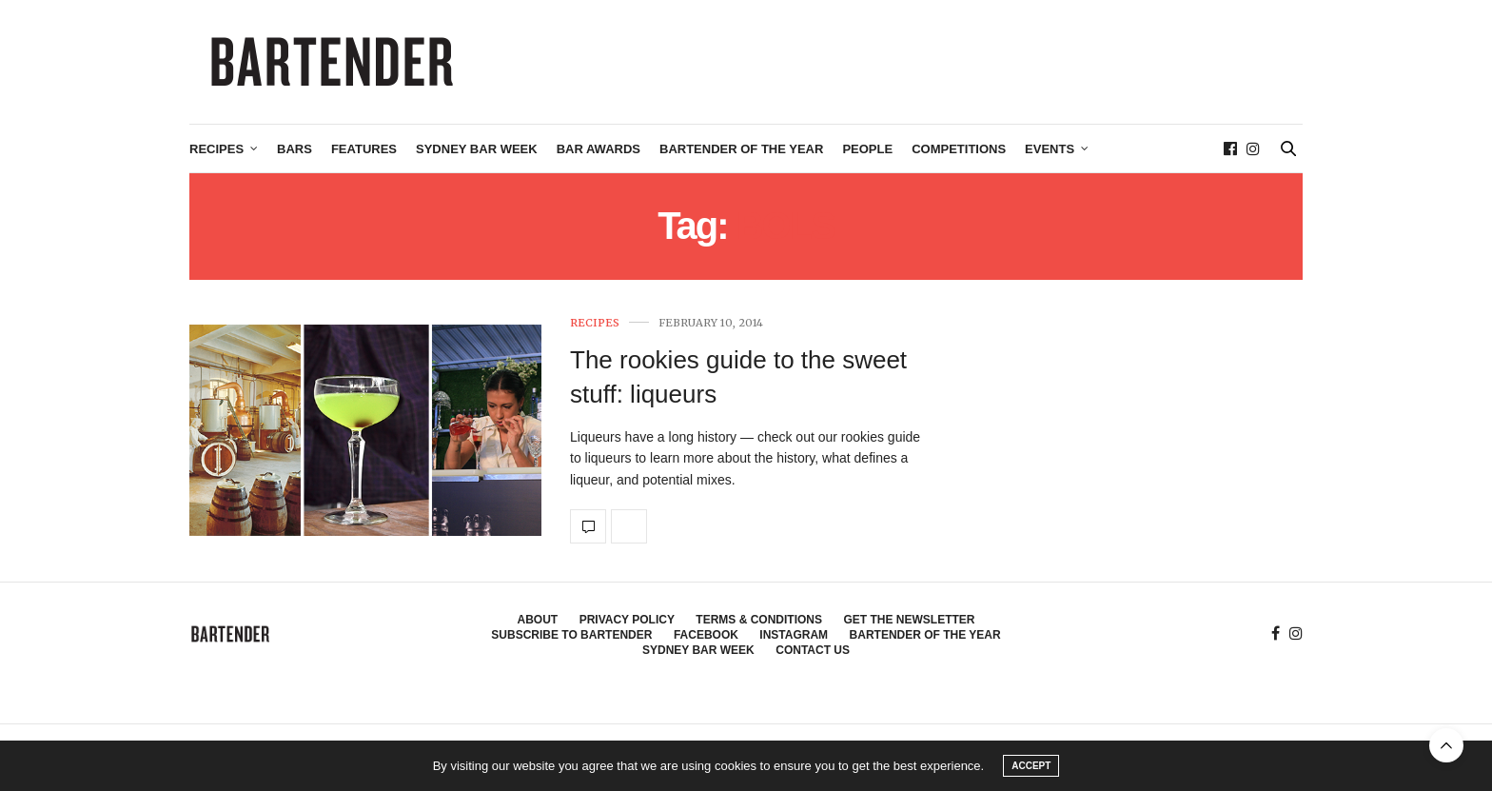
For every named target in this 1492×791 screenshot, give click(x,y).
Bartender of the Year (741, 149)
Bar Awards (598, 149)
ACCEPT (1030, 766)
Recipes (216, 149)
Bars (294, 149)
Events (1049, 149)
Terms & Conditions (759, 619)
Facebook (706, 635)
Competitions (959, 149)
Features (364, 149)
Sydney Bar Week (477, 149)
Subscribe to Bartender (571, 635)
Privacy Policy (627, 619)
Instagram (793, 635)
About (538, 619)
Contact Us (812, 650)
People (867, 149)
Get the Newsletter (908, 619)
